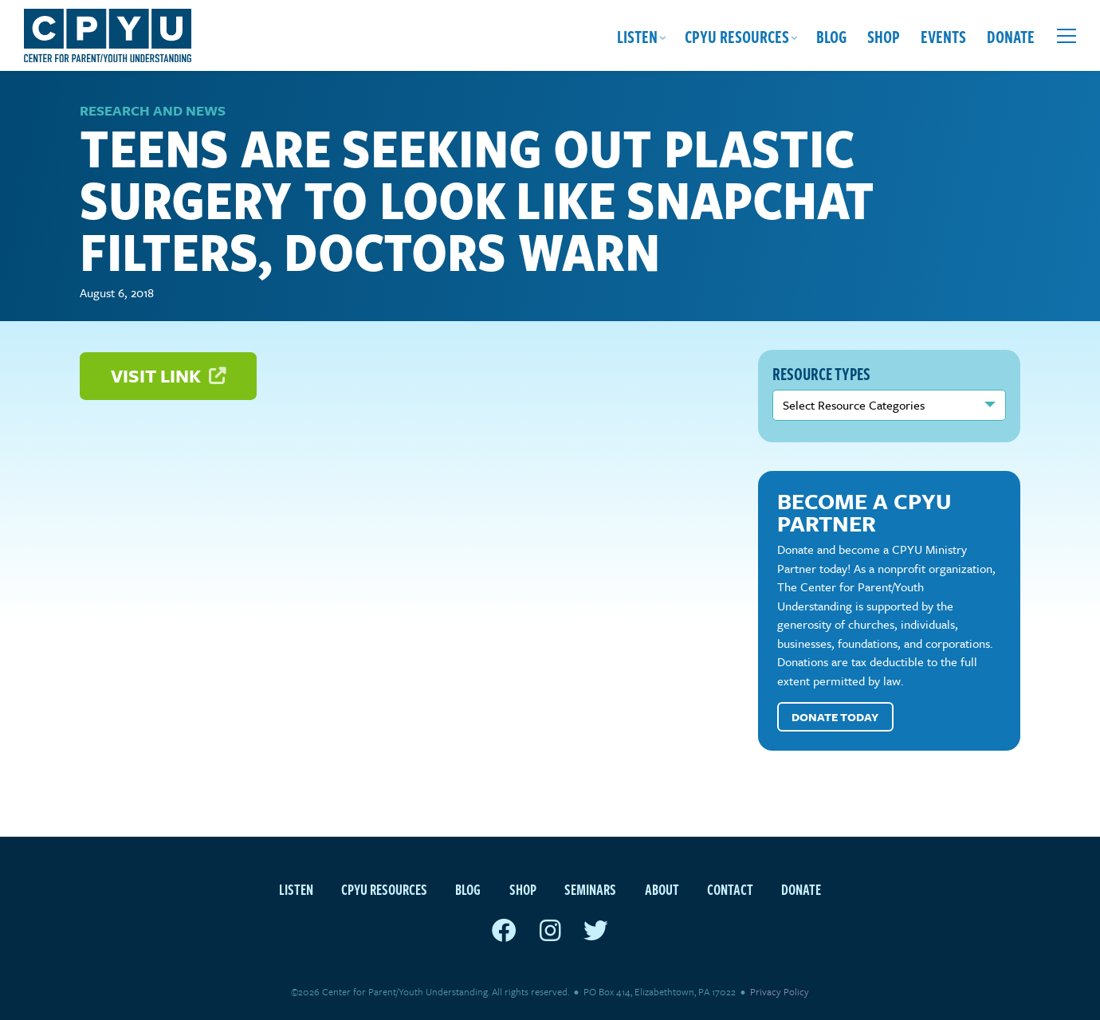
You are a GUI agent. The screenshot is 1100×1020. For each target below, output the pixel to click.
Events (943, 36)
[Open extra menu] (1066, 36)
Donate (1011, 36)
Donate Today (835, 716)
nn (889, 405)
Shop (883, 36)
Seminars (590, 889)
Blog (831, 36)
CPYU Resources (737, 36)
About (662, 889)
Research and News (153, 110)
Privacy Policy (779, 991)
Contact (730, 889)
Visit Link (168, 376)
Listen (637, 36)
